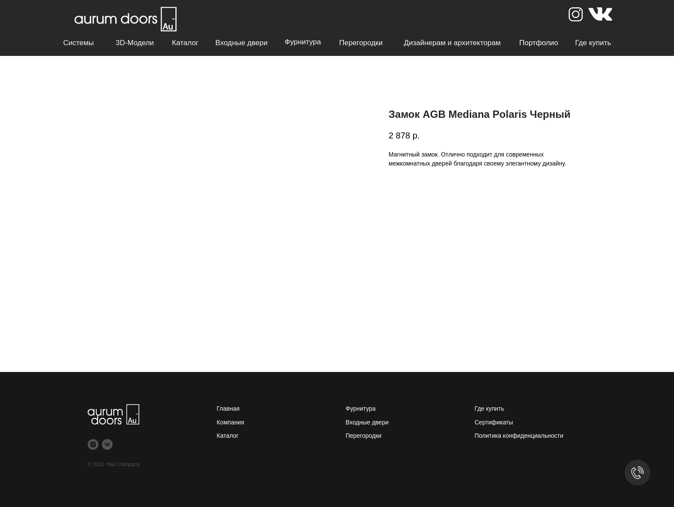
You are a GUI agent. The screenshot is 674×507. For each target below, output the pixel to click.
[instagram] (93, 444)
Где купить (593, 43)
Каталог (185, 43)
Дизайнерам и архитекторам (452, 43)
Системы (78, 43)
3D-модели (135, 43)
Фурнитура (303, 42)
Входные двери (241, 43)
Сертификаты (494, 422)
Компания (230, 422)
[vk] (107, 444)
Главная (228, 408)
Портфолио (538, 43)
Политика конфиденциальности (519, 435)
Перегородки (361, 43)
